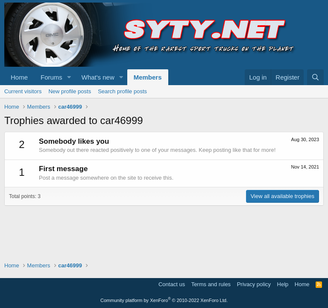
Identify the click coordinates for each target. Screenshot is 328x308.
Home (19, 77)
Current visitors (22, 91)
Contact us (171, 284)
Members (148, 77)
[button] (69, 77)
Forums (51, 77)
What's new (98, 77)
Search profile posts (122, 91)
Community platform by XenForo (164, 300)
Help (283, 284)
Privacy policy (254, 284)
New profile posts (69, 91)
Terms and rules (211, 284)
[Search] (315, 77)
